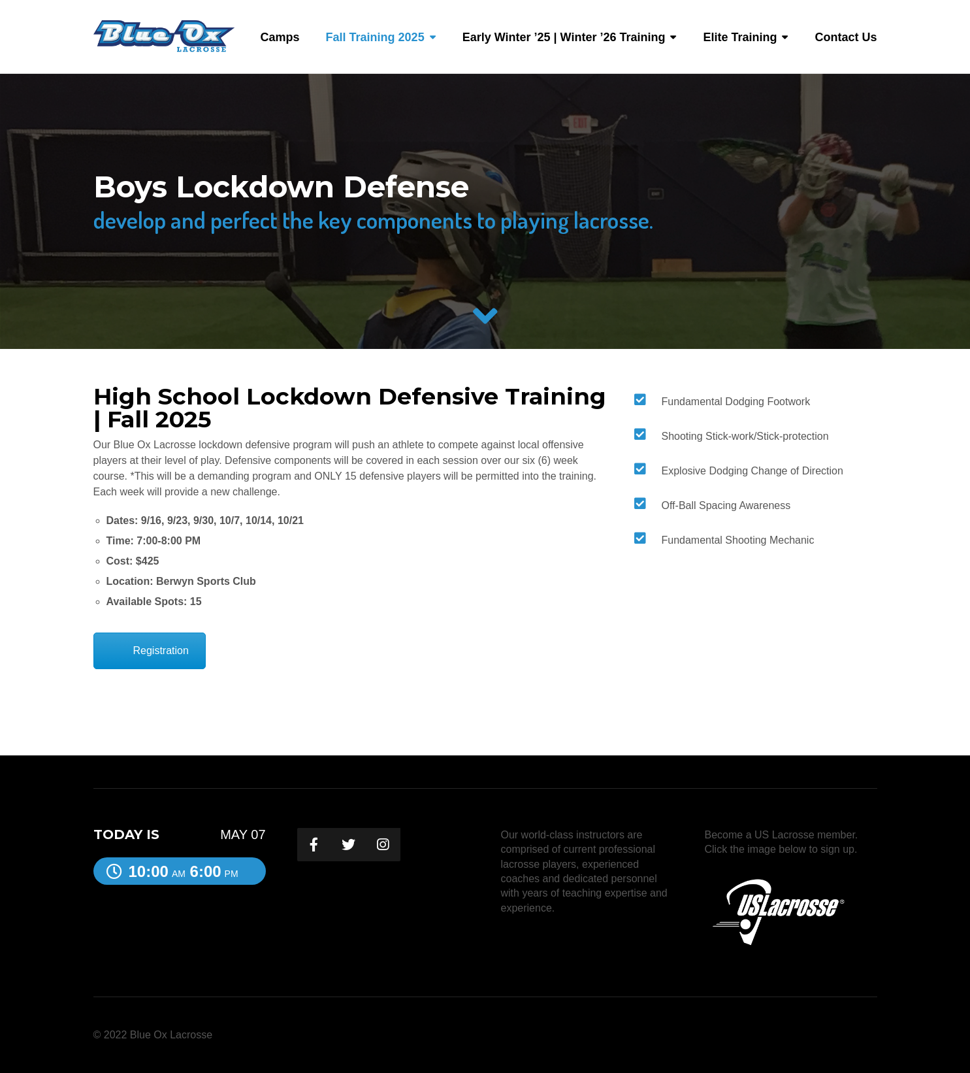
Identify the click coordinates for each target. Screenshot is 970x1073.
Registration (161, 650)
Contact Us (846, 37)
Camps (280, 37)
